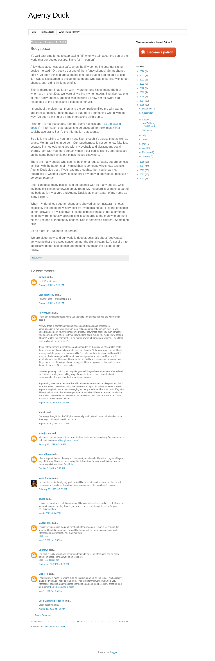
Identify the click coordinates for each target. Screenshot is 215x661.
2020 (142, 88)
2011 (142, 178)
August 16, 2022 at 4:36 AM (52, 609)
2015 (142, 162)
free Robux (69, 464)
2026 (142, 71)
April (144, 148)
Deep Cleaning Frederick (51, 601)
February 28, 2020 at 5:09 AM (53, 489)
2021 (142, 84)
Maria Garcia (45, 478)
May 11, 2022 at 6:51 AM (50, 591)
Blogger (113, 652)
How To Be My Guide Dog (148, 124)
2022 (142, 79)
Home (34, 32)
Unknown (43, 550)
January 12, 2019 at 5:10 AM (52, 444)
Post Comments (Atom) (55, 626)
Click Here (44, 536)
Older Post (123, 621)
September (147, 113)
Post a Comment (43, 615)
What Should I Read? (69, 32)
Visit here (51, 509)
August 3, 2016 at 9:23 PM (51, 303)
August (146, 119)
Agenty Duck (48, 15)
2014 (142, 166)
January (146, 156)
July (144, 135)
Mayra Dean (45, 454)
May (144, 144)
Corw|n (42, 277)
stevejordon (45, 433)
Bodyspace (147, 130)
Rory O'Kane (45, 313)
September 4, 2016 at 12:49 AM (54, 402)
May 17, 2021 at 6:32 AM (50, 540)
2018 (142, 96)
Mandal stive (45, 523)
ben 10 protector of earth (62, 587)
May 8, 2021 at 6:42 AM (50, 513)
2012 (142, 174)
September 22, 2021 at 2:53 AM (54, 564)
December (147, 108)
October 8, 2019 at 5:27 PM (52, 468)
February (146, 152)
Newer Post (37, 621)
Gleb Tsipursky (46, 295)
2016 (142, 105)
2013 (142, 170)
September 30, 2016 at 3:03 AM (54, 423)
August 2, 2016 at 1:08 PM (51, 285)
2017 (142, 101)
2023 (142, 75)
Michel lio (44, 574)
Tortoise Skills (47, 32)
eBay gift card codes (68, 440)
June (144, 139)
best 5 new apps (109, 485)
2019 (142, 92)
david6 (42, 499)
